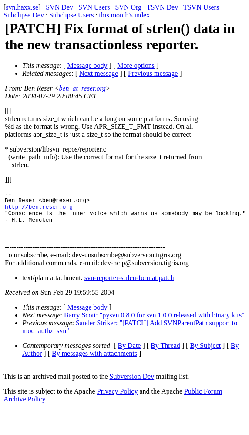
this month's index (124, 15)
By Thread (165, 354)
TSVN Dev (162, 7)
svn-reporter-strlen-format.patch (129, 286)
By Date (129, 354)
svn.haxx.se (22, 7)
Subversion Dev (132, 385)
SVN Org (128, 7)
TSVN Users (201, 7)
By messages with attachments (94, 362)
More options (136, 65)
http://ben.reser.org (39, 210)
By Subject (205, 354)
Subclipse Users (71, 15)
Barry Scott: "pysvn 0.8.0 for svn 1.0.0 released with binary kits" (154, 324)
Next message (98, 73)
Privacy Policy (117, 400)
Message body (87, 65)
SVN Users (94, 7)
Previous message (153, 73)
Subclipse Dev (23, 15)
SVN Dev (59, 7)
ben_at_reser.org (82, 88)
